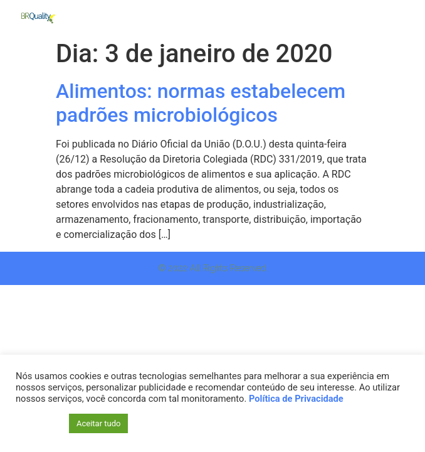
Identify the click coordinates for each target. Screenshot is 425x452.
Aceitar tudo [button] (98, 423)
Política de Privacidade (296, 398)
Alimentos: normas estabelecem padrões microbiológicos (200, 103)
